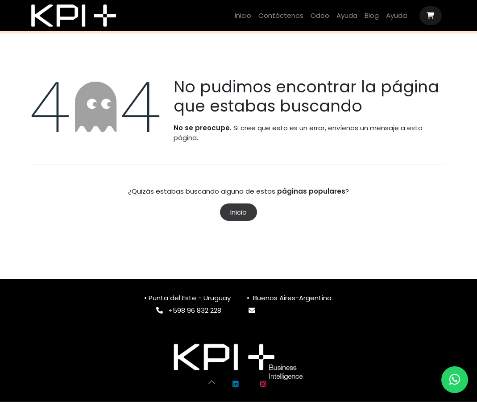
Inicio (238, 212)
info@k (272, 310)
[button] (211, 382)
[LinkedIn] (235, 384)
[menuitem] (243, 16)
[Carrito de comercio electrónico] (430, 15)
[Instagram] (263, 384)
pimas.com (301, 310)
